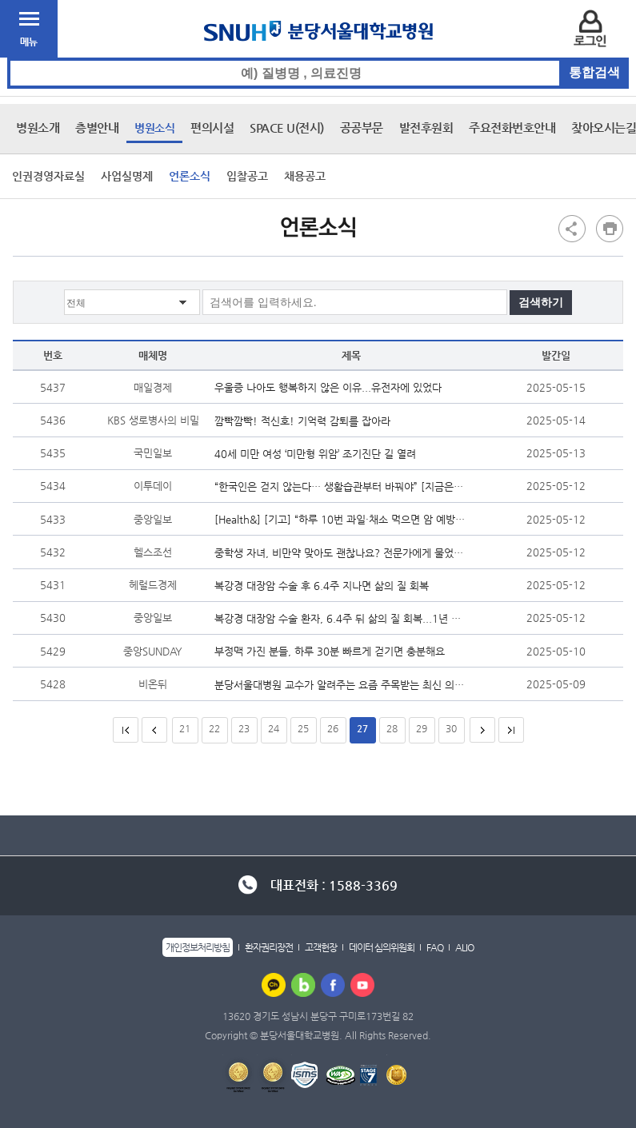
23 (244, 728)
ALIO (464, 947)
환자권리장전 (269, 947)
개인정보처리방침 (198, 947)
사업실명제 (127, 175)
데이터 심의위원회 (381, 947)
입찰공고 (247, 175)
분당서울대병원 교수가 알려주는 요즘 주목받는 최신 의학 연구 (339, 685)
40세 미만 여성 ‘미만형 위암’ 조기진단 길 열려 (319, 454)
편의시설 (212, 127)
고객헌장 (321, 947)
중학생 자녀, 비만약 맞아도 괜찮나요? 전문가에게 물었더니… (339, 553)
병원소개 (37, 127)
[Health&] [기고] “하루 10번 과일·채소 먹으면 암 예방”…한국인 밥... (339, 519)
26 (332, 728)
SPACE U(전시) (287, 127)
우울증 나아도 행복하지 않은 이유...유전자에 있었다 (332, 387)
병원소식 (154, 128)
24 (273, 728)
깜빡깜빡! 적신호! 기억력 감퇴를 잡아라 (306, 421)
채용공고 (305, 175)
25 (303, 728)
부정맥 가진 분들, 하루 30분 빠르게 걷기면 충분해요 (333, 651)
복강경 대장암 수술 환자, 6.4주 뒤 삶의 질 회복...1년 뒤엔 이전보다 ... (339, 618)
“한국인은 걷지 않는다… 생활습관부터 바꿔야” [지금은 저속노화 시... (339, 486)
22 (214, 728)
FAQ (434, 947)
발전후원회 (426, 127)
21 (184, 728)
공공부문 (361, 127)
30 (451, 728)
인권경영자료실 (48, 175)
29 (421, 728)
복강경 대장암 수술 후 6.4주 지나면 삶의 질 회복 (325, 586)
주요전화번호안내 (512, 127)
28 (392, 728)
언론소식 (189, 175)
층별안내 (96, 127)
